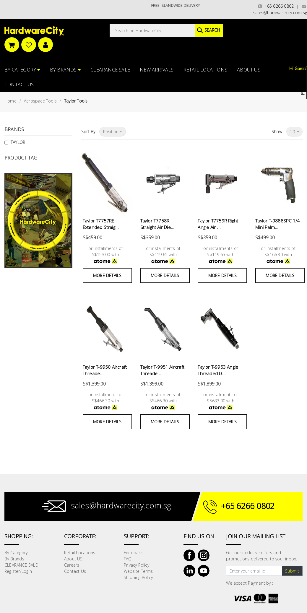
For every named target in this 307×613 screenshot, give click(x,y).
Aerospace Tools (40, 101)
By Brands (65, 69)
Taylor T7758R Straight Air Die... (157, 224)
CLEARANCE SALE (110, 69)
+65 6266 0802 (276, 6)
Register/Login (18, 571)
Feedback (133, 552)
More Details (107, 275)
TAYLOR (18, 142)
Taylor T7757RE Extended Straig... (101, 224)
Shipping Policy (138, 577)
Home (10, 101)
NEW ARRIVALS (156, 69)
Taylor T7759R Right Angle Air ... (218, 224)
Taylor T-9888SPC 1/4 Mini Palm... (277, 224)
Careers (71, 565)
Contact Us (19, 84)
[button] (306, 33)
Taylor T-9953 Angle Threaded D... (218, 370)
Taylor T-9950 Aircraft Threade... (105, 370)
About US (248, 69)
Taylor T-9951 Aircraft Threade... (162, 370)
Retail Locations (205, 69)
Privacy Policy (136, 565)
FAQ (128, 559)
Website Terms (138, 571)
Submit (292, 571)
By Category (22, 69)
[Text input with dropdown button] (254, 571)
